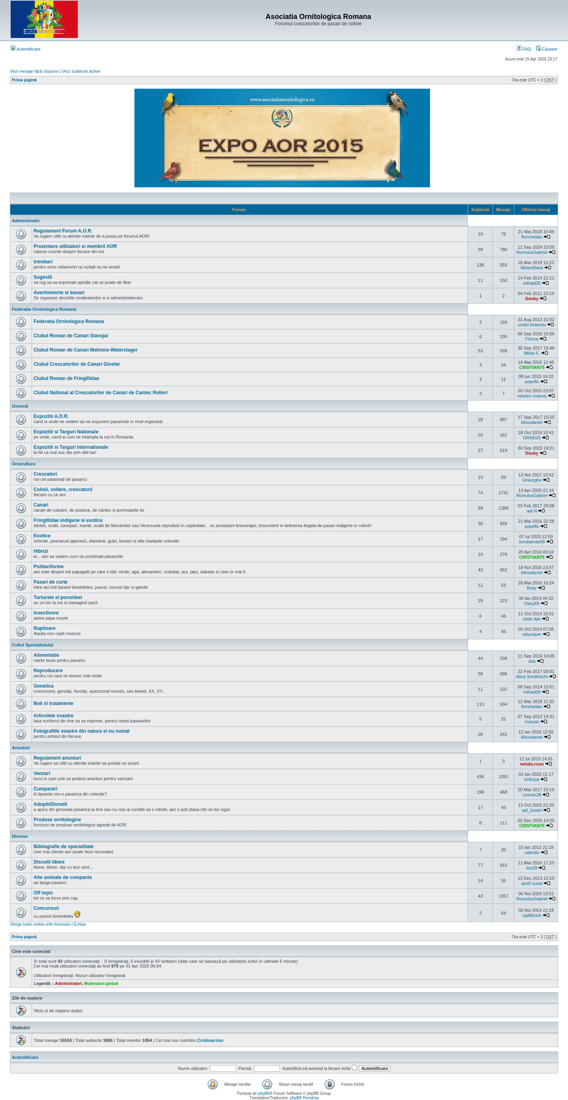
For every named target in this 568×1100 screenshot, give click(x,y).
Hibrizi (41, 551)
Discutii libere (49, 862)
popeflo (532, 381)
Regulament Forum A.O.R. (63, 231)
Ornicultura (23, 463)
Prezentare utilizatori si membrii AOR (75, 246)
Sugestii (43, 277)
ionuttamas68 (532, 541)
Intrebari (43, 262)
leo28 (531, 868)
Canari (41, 505)
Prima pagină (24, 80)
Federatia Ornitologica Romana (44, 309)
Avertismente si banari (59, 292)
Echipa (80, 924)
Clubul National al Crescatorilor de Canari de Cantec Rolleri (101, 392)
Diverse (20, 836)
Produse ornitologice (57, 819)
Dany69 (532, 603)
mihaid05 (532, 283)
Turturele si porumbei (58, 597)
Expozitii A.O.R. (51, 416)
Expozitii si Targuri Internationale (71, 447)
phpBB (264, 1093)
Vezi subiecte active (81, 71)
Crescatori (45, 474)
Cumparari (45, 789)
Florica (531, 338)
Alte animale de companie (63, 877)
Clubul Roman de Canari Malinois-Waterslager (86, 350)
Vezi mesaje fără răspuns (34, 71)
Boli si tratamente (54, 703)
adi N (532, 510)
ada (531, 661)
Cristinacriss (210, 1040)
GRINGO (532, 437)
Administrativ (26, 220)
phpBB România (304, 1098)
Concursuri (46, 908)
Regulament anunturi (57, 758)
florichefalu (531, 236)
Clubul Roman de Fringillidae (66, 378)
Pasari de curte (51, 582)
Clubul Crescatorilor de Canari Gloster (77, 364)
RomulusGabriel (531, 252)
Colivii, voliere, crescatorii (63, 489)
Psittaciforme (49, 566)
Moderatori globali (101, 983)
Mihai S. (532, 353)
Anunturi (21, 747)
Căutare (546, 49)
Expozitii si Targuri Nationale (66, 432)
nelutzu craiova (532, 395)
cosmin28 (532, 794)
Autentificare (26, 49)
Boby (532, 588)
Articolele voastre (54, 715)
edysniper (532, 634)
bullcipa (532, 779)
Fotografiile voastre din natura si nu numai (82, 731)
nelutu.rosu (532, 764)
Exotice (42, 536)
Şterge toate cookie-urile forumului (40, 924)
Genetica (44, 686)
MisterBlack (532, 267)
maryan (532, 721)
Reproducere (48, 670)
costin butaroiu (532, 324)
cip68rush (532, 915)
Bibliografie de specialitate (64, 846)
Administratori (68, 983)
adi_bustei (532, 810)
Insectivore (46, 613)
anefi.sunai (531, 883)
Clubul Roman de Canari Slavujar (71, 335)
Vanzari (42, 773)
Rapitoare (44, 628)
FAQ (524, 49)
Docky (531, 298)
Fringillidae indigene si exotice (68, 520)
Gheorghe (532, 480)
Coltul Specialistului (32, 645)
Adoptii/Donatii (50, 804)
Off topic (43, 893)
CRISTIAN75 (531, 367)
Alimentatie (46, 655)
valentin (532, 852)
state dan (532, 618)
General (20, 406)
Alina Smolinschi (532, 676)
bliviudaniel (531, 422)
